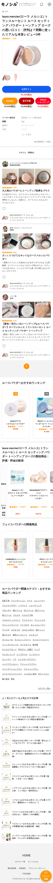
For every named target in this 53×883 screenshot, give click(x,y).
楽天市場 (27, 101)
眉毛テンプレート (20, 635)
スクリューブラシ (31, 669)
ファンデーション (18, 601)
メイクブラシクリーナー (12, 674)
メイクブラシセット (10, 664)
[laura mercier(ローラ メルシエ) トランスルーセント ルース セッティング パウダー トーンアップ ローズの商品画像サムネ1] (6, 77)
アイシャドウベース (10, 625)
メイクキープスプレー (27, 659)
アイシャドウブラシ (28, 664)
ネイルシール (7, 640)
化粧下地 (5, 601)
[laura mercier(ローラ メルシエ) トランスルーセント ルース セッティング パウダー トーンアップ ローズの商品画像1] (27, 55)
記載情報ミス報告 (42, 142)
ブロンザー (6, 610)
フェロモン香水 (30, 674)
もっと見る (26, 134)
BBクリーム (17, 610)
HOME (26, 855)
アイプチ (5, 630)
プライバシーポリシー (37, 868)
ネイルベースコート (41, 640)
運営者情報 (12, 868)
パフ (14, 659)
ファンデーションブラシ (12, 669)
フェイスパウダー (9, 605)
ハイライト (22, 605)
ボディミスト (43, 674)
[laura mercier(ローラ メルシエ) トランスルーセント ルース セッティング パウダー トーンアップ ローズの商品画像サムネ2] (15, 77)
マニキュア (33, 635)
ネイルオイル (25, 645)
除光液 (35, 645)
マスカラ (16, 615)
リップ (37, 649)
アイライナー (27, 620)
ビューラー (6, 659)
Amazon (10, 101)
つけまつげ (15, 630)
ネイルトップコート (23, 640)
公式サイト (27, 89)
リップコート (34, 654)
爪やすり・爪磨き (25, 649)
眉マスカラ (6, 635)
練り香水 (5, 679)
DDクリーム (40, 610)
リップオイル (21, 654)
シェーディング (35, 605)
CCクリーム (28, 610)
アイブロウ (24, 625)
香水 (13, 679)
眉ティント (40, 630)
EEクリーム (7, 615)
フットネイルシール (10, 645)
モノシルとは (33, 862)
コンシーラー (39, 601)
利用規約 (22, 868)
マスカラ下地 (27, 615)
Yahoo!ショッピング (43, 101)
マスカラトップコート (11, 620)
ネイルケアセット (9, 649)
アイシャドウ (39, 620)
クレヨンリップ (8, 654)
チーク (30, 601)
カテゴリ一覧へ (44, 688)
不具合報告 (26, 874)
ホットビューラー (38, 625)
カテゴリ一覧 (20, 862)
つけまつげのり (27, 630)
